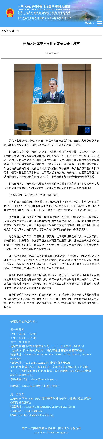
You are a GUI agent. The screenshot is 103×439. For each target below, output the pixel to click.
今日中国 (14, 30)
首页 (3, 30)
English (89, 23)
